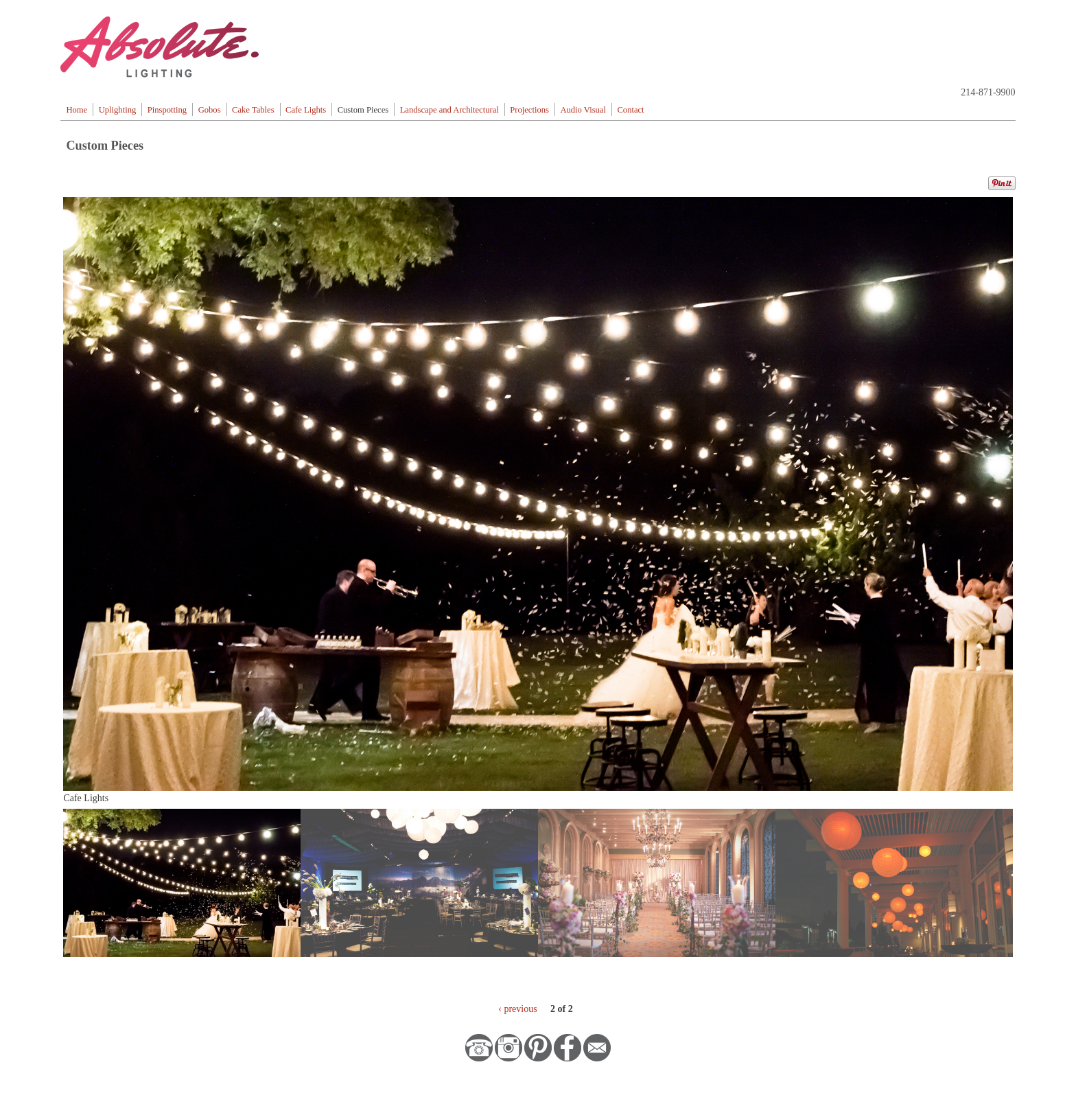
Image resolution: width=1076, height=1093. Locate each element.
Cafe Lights (305, 110)
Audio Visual (583, 110)
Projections (529, 110)
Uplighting (118, 110)
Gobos (209, 110)
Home (76, 110)
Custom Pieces (363, 110)
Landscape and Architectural (449, 110)
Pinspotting (167, 110)
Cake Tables (253, 110)
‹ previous (517, 1009)
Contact (630, 110)
